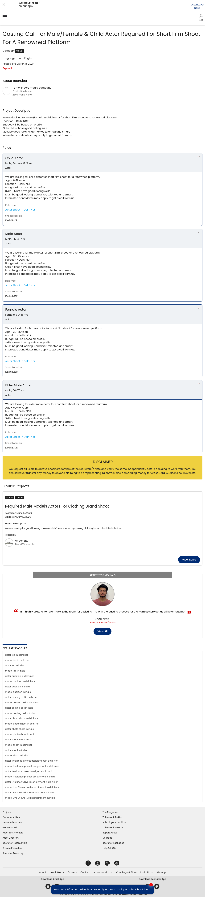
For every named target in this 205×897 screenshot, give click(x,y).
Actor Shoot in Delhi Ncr (20, 209)
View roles (184, 559)
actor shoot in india (16, 750)
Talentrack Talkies (112, 817)
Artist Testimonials (13, 832)
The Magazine (110, 812)
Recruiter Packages (113, 843)
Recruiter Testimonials (15, 843)
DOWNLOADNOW (197, 6)
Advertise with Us (102, 872)
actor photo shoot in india (19, 729)
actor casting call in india (19, 707)
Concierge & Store (126, 872)
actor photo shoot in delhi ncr (21, 718)
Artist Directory (11, 838)
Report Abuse (110, 832)
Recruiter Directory (13, 853)
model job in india (15, 670)
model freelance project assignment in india (30, 776)
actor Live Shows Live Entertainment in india (29, 792)
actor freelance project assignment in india (29, 771)
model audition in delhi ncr (20, 681)
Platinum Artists (11, 817)
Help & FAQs (109, 848)
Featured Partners (12, 822)
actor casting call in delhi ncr (21, 697)
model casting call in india (20, 713)
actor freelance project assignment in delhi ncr (31, 760)
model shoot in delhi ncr (18, 744)
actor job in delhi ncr (16, 654)
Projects (7, 812)
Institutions (146, 872)
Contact (85, 872)
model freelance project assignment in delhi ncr (32, 766)
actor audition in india (17, 686)
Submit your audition (114, 822)
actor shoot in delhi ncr (18, 739)
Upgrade (107, 838)
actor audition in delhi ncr (19, 676)
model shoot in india (16, 755)
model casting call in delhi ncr (22, 702)
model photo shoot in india (20, 734)
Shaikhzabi (102, 619)
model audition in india (18, 692)
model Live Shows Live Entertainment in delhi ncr (32, 787)
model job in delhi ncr (17, 660)
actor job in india (14, 665)
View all (103, 631)
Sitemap (161, 872)
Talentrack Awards (112, 827)
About (42, 872)
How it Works (57, 872)
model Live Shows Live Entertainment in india (30, 797)
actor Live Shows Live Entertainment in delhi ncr (31, 782)
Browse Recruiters (12, 848)
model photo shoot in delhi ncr (22, 723)
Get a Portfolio (10, 827)
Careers (72, 872)
